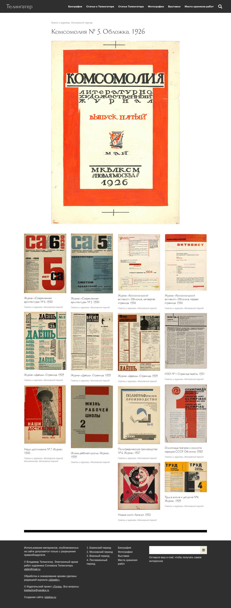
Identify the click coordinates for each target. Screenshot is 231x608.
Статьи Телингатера (131, 6)
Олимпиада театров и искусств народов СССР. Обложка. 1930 (184, 449)
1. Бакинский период (99, 547)
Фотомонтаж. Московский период (41, 461)
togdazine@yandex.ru (36, 590)
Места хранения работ (199, 6)
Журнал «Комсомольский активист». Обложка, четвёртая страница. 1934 (136, 299)
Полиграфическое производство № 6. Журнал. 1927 (138, 451)
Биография (75, 6)
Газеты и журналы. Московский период (71, 22)
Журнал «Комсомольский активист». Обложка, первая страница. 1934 (181, 299)
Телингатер (19, 6)
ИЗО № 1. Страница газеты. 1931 (185, 374)
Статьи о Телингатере (100, 6)
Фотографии (156, 6)
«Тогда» (57, 586)
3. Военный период (98, 556)
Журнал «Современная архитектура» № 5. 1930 (85, 300)
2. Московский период (100, 552)
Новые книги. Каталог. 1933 (134, 515)
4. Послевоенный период (97, 562)
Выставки (174, 6)
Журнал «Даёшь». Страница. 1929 (44, 375)
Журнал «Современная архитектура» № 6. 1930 (38, 300)
